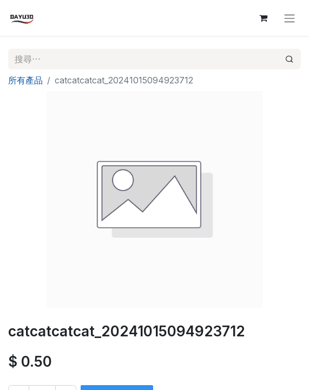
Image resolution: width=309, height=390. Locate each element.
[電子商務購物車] (263, 18)
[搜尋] (289, 59)
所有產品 (25, 80)
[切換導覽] (289, 18)
